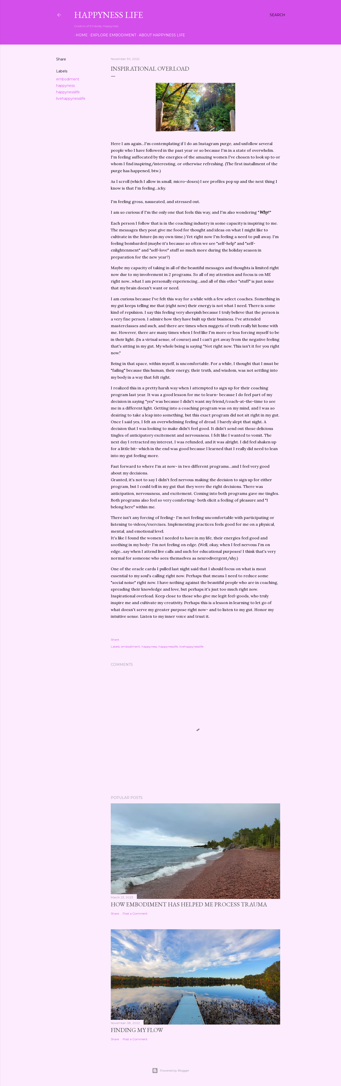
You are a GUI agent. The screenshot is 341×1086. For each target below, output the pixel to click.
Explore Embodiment (111, 35)
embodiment (67, 79)
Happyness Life (108, 15)
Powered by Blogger (170, 1071)
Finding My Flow (137, 1030)
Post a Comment (135, 913)
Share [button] (61, 59)
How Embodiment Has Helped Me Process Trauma (189, 904)
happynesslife (68, 92)
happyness (65, 85)
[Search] (277, 15)
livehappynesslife (70, 98)
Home (80, 35)
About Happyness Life (160, 35)
